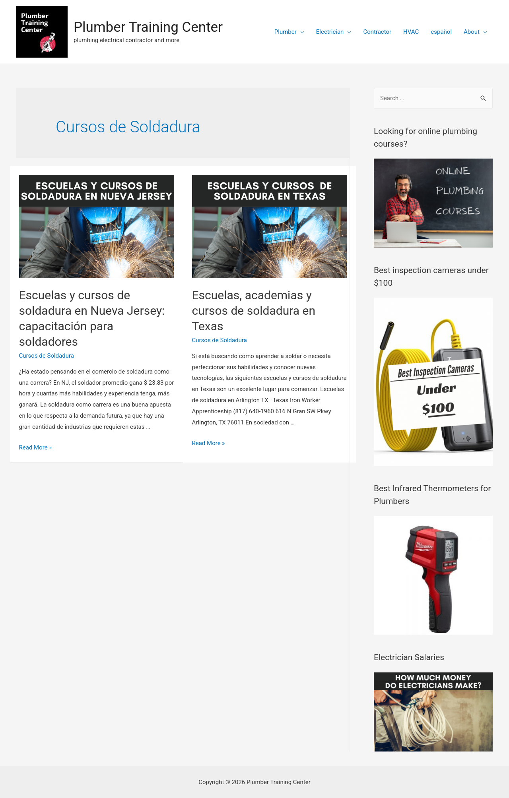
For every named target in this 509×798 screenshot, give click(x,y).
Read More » (35, 447)
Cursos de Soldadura (46, 355)
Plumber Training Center (148, 27)
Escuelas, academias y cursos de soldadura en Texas (254, 310)
